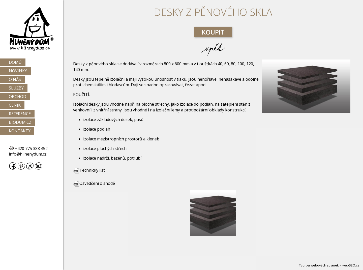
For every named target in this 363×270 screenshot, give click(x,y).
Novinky (18, 71)
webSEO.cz (350, 265)
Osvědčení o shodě (94, 183)
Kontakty (20, 131)
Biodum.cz (20, 122)
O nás (15, 79)
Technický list (89, 170)
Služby (16, 88)
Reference (20, 113)
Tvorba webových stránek (319, 265)
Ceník (15, 105)
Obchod (17, 96)
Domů (15, 62)
